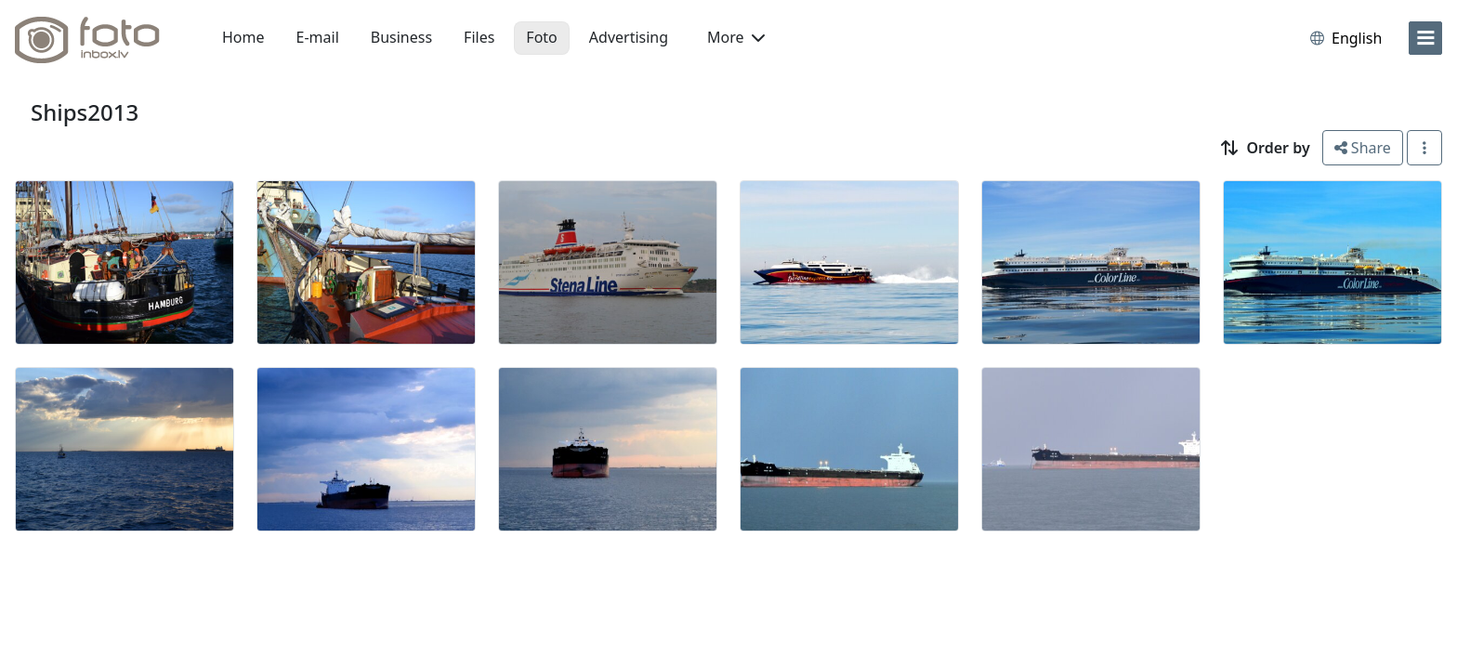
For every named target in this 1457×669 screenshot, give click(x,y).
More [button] (736, 37)
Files (479, 37)
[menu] (1425, 38)
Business (401, 37)
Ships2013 (84, 112)
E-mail (317, 37)
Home (243, 37)
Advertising (628, 37)
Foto (541, 37)
